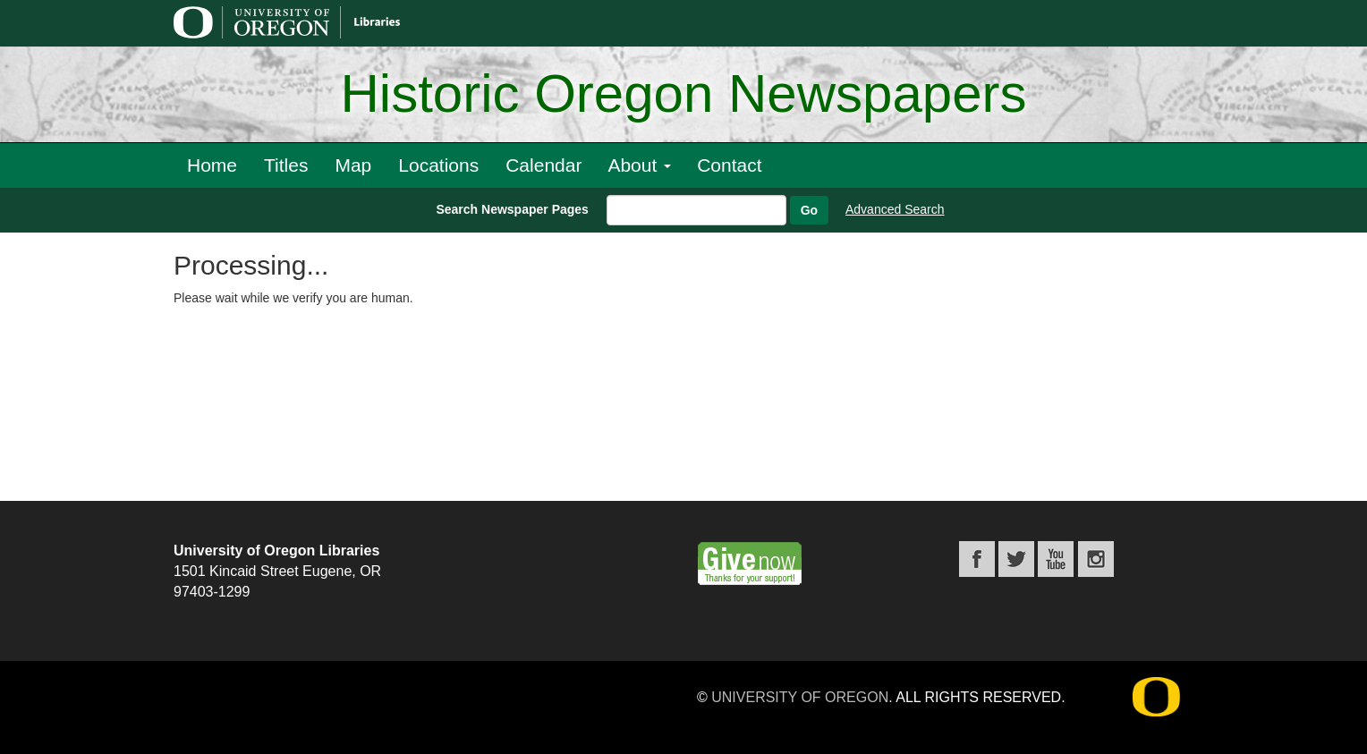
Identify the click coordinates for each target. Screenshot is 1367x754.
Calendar (543, 165)
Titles (286, 165)
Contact (729, 165)
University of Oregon (799, 697)
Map (353, 165)
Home (212, 165)
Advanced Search (895, 209)
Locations (438, 165)
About (639, 165)
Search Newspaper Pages (512, 209)
